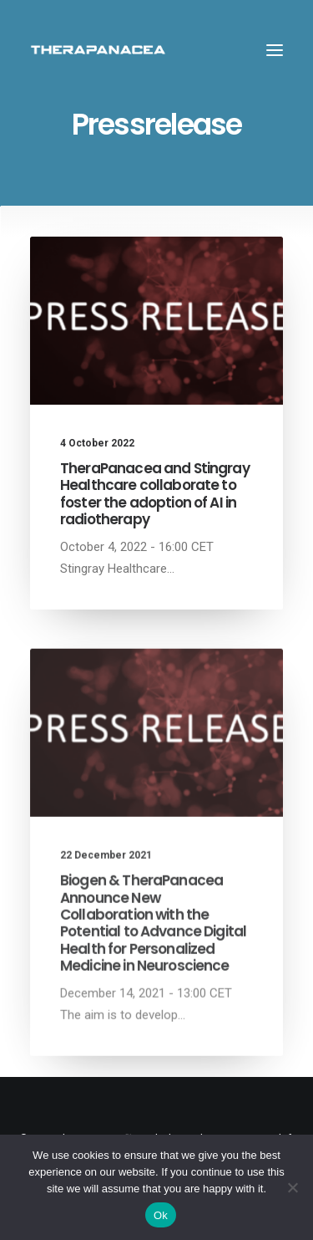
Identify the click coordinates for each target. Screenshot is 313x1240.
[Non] (292, 1187)
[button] (274, 50)
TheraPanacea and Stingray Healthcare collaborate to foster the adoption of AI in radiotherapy (155, 493)
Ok (161, 1215)
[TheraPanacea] (98, 50)
